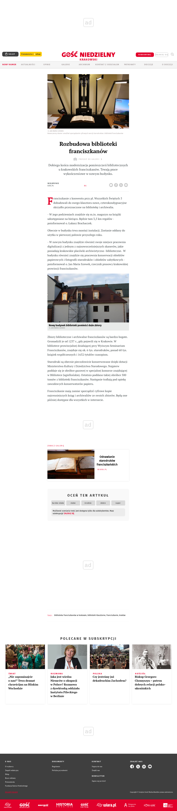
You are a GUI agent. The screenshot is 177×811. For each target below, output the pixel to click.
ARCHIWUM (84, 64)
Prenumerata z (31, 54)
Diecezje (148, 64)
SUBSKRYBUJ (144, 55)
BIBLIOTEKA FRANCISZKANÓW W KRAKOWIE (70, 615)
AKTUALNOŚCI (28, 64)
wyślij (126, 184)
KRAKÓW (122, 615)
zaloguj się (161, 55)
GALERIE (66, 64)
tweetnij (121, 184)
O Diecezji (167, 64)
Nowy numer (9, 64)
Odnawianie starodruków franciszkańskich (107, 460)
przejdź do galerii (88, 159)
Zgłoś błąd (11, 792)
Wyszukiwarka (172, 54)
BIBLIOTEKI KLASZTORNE (97, 615)
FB (116, 184)
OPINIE (46, 64)
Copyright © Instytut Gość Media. (141, 792)
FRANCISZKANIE (112, 615)
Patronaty (130, 64)
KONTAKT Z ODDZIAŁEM (107, 64)
